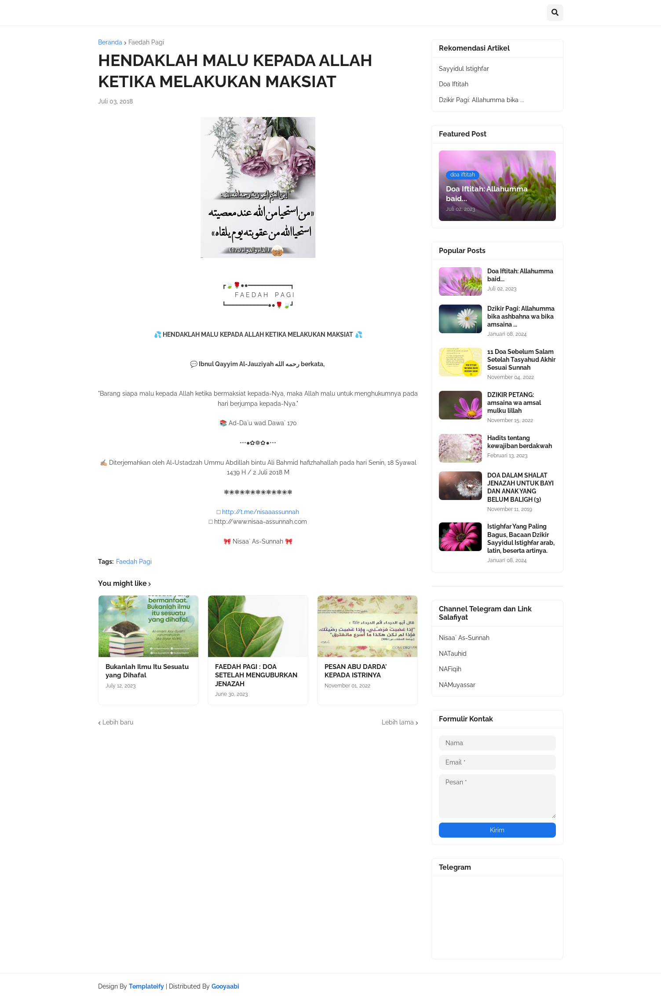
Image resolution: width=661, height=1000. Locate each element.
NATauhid (453, 653)
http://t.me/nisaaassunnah (260, 511)
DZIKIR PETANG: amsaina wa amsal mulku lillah (514, 402)
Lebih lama (398, 722)
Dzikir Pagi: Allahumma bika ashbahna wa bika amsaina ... (521, 316)
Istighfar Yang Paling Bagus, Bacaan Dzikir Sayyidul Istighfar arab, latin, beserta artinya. (521, 538)
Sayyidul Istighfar (464, 68)
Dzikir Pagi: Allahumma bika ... (481, 99)
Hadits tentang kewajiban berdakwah (519, 441)
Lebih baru (117, 722)
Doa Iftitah (453, 84)
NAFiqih (450, 669)
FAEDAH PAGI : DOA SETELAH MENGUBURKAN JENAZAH (256, 675)
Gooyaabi (225, 986)
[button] (555, 12)
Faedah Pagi (146, 42)
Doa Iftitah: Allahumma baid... (520, 275)
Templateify (146, 986)
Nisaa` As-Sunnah (464, 637)
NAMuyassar (457, 684)
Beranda (110, 42)
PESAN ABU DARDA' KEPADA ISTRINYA (356, 671)
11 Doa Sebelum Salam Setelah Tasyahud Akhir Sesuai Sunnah (521, 359)
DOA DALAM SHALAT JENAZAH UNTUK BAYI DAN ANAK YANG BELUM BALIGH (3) (520, 487)
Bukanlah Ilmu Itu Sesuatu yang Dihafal (147, 671)
